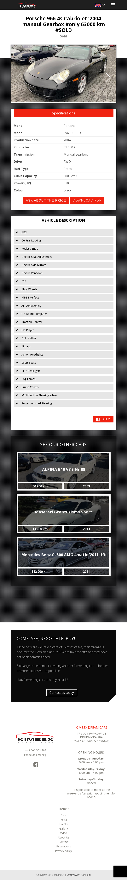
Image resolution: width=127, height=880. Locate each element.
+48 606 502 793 (35, 750)
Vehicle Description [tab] (63, 220)
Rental (63, 819)
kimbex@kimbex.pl (35, 755)
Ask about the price (46, 200)
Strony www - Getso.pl (79, 875)
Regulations (63, 846)
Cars (63, 815)
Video (63, 833)
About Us (63, 837)
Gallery (63, 828)
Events (63, 824)
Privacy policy (63, 851)
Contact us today (61, 693)
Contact (63, 842)
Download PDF (87, 200)
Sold (63, 36)
